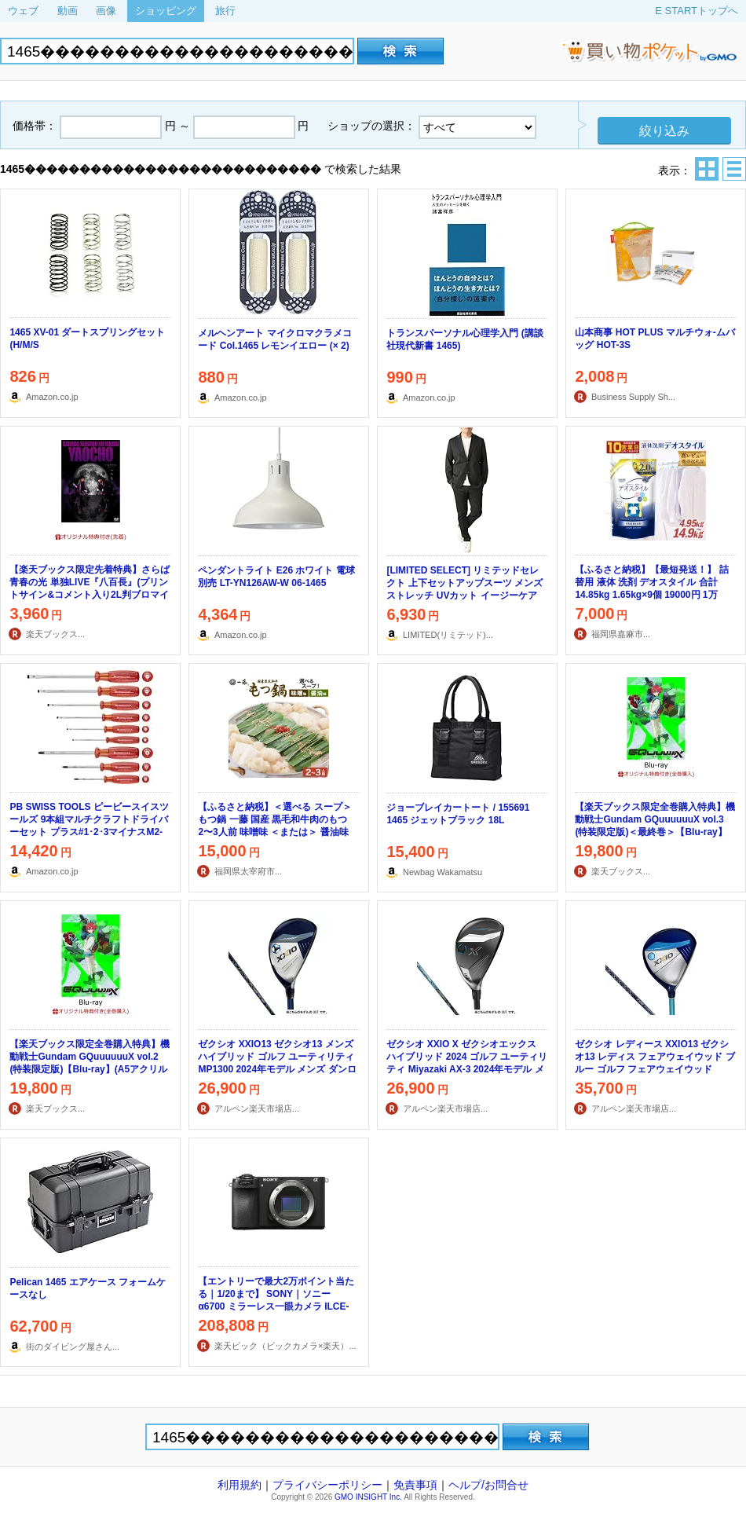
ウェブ (23, 10)
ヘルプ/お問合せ (488, 1485)
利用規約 (239, 1485)
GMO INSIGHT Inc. (368, 1497)
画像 (106, 10)
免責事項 (415, 1485)
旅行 (225, 10)
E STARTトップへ (696, 10)
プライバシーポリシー (327, 1485)
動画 (67, 10)
